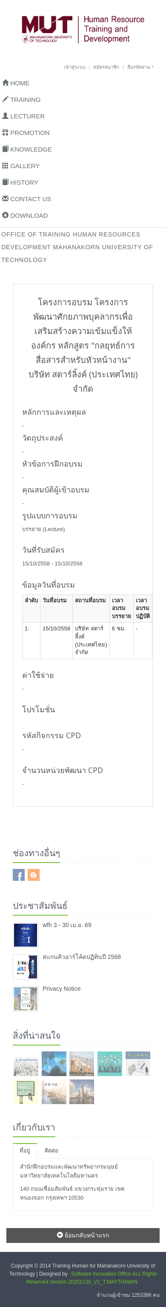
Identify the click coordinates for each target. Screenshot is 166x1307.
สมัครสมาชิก (106, 67)
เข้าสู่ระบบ (75, 67)
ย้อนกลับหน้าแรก (83, 1235)
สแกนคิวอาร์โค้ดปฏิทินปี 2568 (82, 956)
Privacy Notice (61, 988)
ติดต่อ (51, 1150)
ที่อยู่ (25, 1150)
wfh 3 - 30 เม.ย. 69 (67, 925)
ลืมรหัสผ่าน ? (140, 67)
